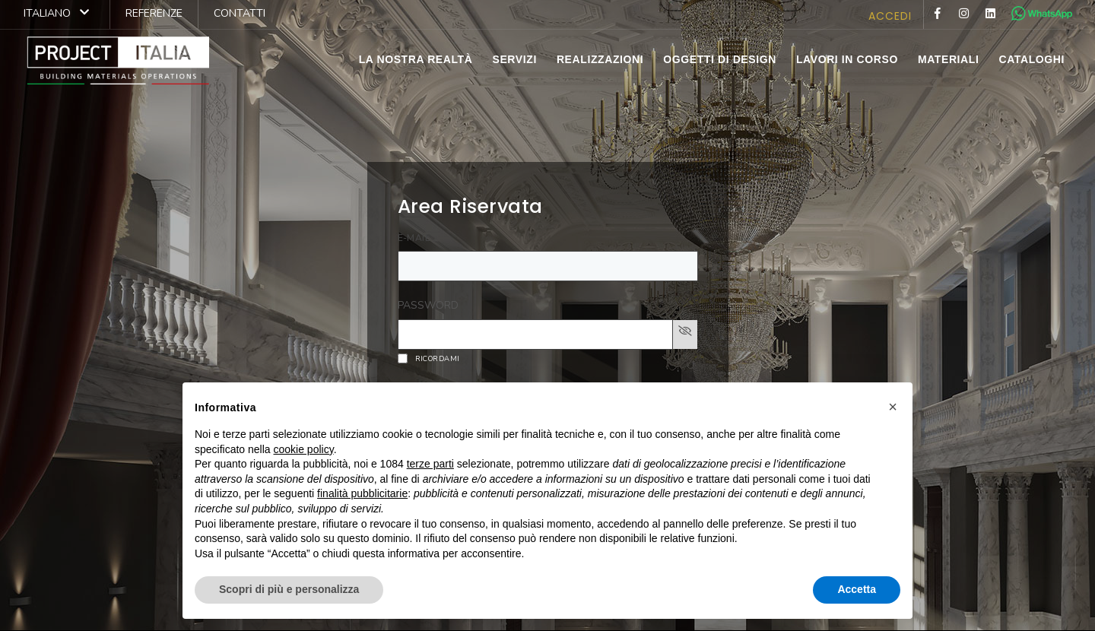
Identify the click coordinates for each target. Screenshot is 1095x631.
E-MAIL (414, 238)
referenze (153, 13)
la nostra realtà (416, 59)
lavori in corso (847, 59)
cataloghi (1031, 59)
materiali (948, 59)
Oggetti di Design (719, 59)
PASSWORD (428, 305)
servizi (514, 59)
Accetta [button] (856, 589)
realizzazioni (600, 59)
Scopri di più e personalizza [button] (289, 589)
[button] (893, 407)
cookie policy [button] (304, 449)
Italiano (56, 13)
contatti (239, 13)
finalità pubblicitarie (362, 493)
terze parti (430, 464)
